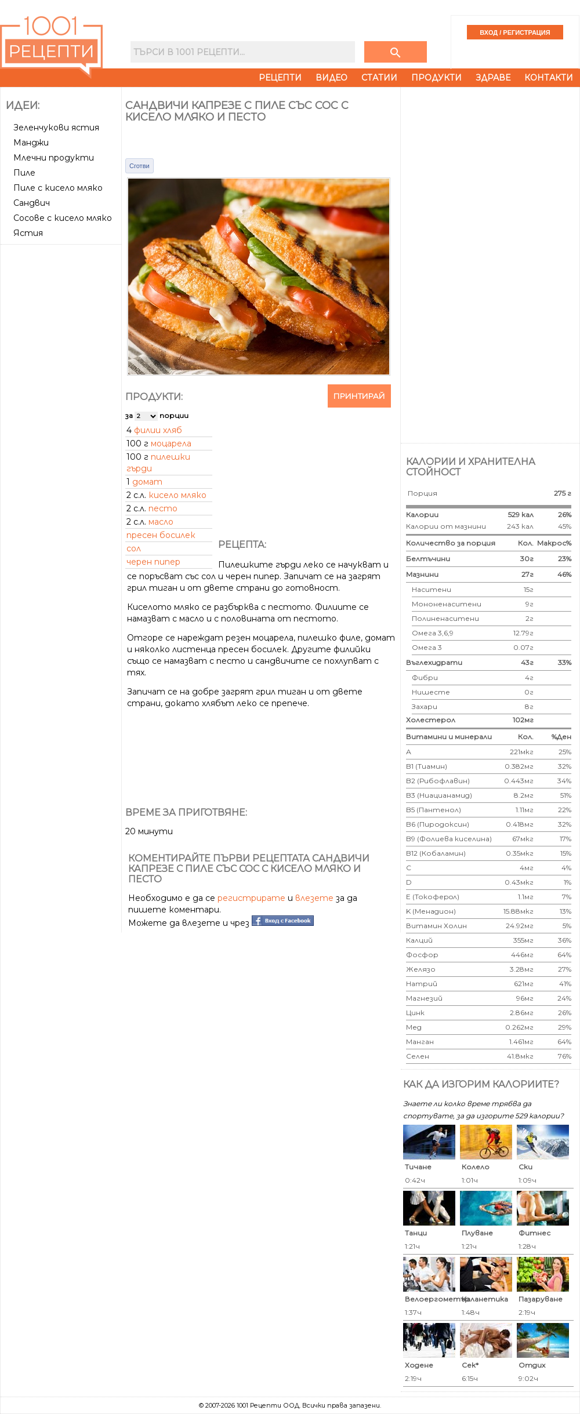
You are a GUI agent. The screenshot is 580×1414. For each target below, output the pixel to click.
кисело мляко (177, 495)
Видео (331, 77)
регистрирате (251, 898)
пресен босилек (160, 535)
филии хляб (158, 430)
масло (160, 522)
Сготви (139, 165)
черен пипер (153, 562)
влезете (314, 898)
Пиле (24, 173)
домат (147, 482)
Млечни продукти (53, 157)
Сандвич (31, 203)
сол (133, 548)
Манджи (31, 142)
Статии (379, 77)
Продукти (436, 77)
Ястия (28, 233)
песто (162, 508)
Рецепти (280, 77)
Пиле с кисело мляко (58, 188)
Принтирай (359, 396)
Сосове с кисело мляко (62, 218)
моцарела (171, 443)
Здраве (493, 77)
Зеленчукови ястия (56, 127)
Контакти (548, 77)
